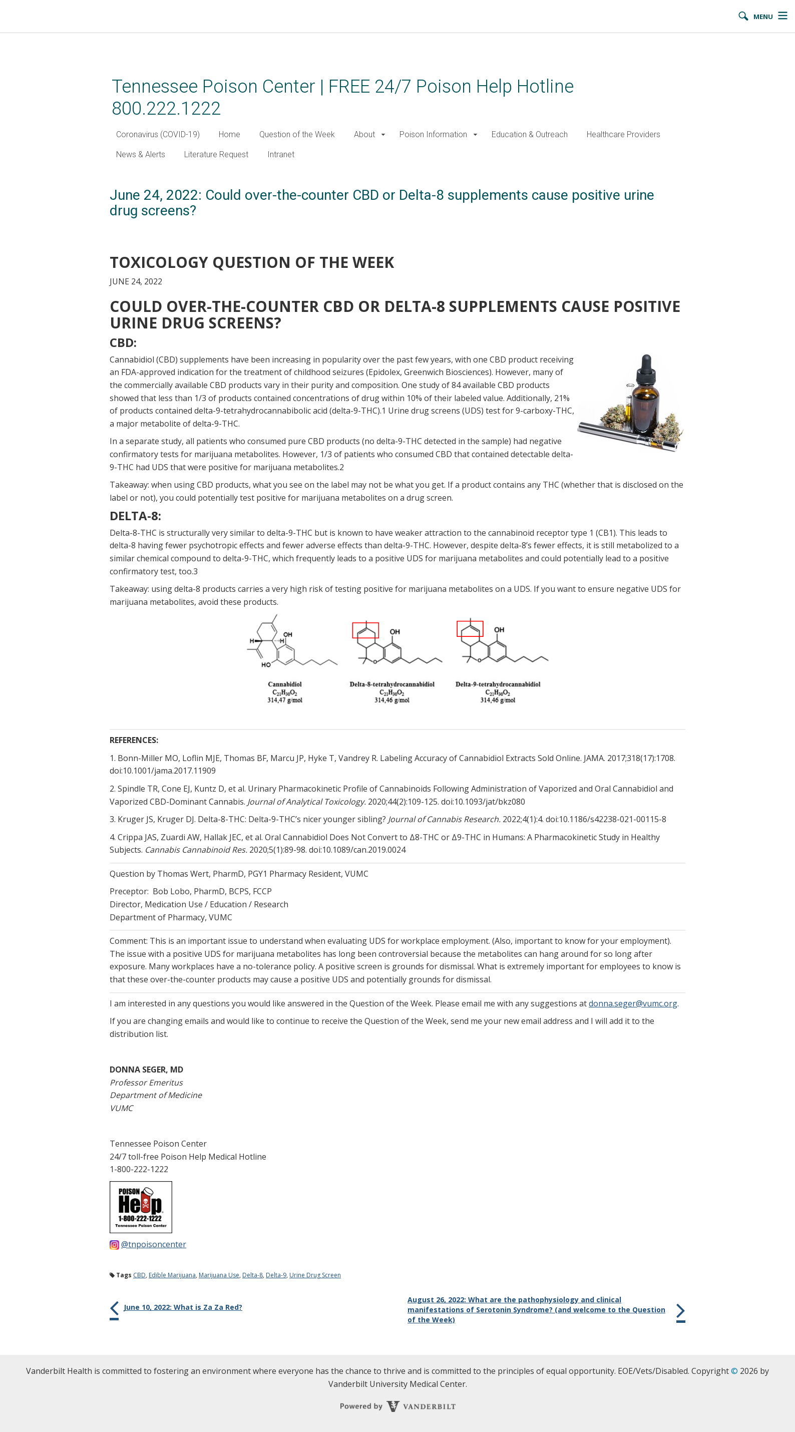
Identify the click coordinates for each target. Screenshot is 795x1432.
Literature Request (216, 154)
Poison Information (433, 134)
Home (229, 134)
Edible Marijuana (172, 1275)
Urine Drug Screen (315, 1275)
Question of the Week (297, 134)
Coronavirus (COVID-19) (158, 134)
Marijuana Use (219, 1275)
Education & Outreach (530, 134)
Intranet (280, 154)
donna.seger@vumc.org (633, 1003)
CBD (139, 1275)
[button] (383, 135)
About (364, 134)
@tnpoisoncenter (153, 1244)
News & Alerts (140, 154)
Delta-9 (276, 1275)
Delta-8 (252, 1275)
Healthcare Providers (623, 134)
